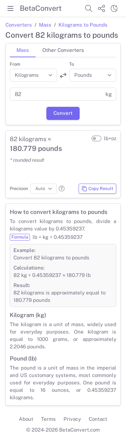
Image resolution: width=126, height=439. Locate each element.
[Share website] (101, 8)
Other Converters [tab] (63, 50)
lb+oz (110, 138)
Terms (48, 419)
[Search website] (88, 8)
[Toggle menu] (10, 8)
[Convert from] (33, 75)
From (15, 64)
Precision (19, 188)
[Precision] (43, 189)
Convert (63, 113)
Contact (98, 419)
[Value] (55, 94)
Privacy (72, 419)
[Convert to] (93, 75)
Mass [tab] (22, 50)
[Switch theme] (114, 8)
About (26, 419)
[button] (61, 188)
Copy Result (97, 189)
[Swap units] (63, 75)
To (71, 64)
